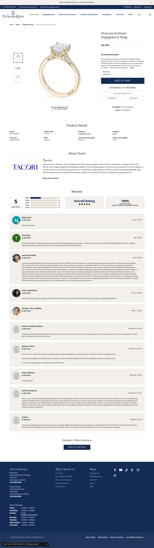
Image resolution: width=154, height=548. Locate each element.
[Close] (151, 2)
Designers (107, 15)
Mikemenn (26, 217)
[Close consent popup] (47, 544)
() (59, 198)
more (133, 68)
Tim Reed (26, 235)
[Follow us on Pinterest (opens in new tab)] (114, 475)
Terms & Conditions (117, 537)
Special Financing (61, 483)
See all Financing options (110, 54)
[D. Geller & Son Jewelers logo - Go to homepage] (13, 14)
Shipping (112, 98)
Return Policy (90, 537)
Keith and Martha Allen (32, 326)
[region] (60, 68)
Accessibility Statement (134, 537)
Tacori (114, 134)
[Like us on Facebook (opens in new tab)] (114, 470)
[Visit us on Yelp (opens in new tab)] (132, 470)
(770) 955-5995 (59, 109)
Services (120, 15)
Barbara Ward (28, 346)
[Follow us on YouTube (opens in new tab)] (120, 470)
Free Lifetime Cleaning (63, 476)
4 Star (27, 200)
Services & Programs (63, 480)
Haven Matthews (29, 290)
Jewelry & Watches (89, 15)
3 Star (27, 203)
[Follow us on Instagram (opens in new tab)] (138, 470)
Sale (139, 15)
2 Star (27, 205)
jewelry (18, 24)
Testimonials (60, 486)
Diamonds (93, 480)
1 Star (27, 207)
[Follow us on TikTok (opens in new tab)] (126, 470)
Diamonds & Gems (67, 15)
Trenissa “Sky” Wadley (32, 308)
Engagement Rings (28, 24)
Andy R (25, 417)
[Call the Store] (15, 482)
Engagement (48, 15)
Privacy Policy (103, 537)
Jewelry (92, 483)
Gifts (130, 15)
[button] (127, 7)
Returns (134, 98)
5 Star (27, 198)
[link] (9, 7)
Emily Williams (28, 372)
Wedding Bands (96, 476)
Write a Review (77, 447)
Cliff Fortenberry (29, 390)
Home (11, 24)
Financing (33, 15)
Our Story (59, 473)
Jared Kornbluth (29, 255)
